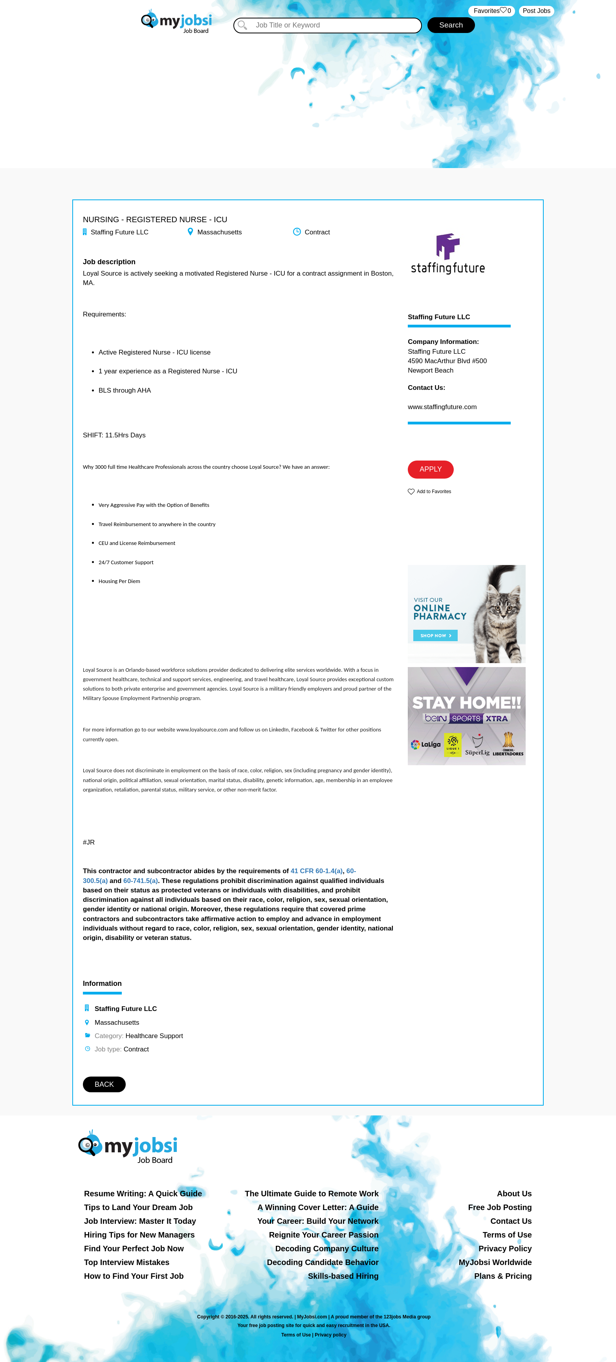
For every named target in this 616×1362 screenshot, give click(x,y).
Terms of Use (507, 1234)
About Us (514, 1193)
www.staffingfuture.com (442, 407)
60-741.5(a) (140, 881)
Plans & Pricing (503, 1276)
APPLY (431, 469)
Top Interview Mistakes (126, 1262)
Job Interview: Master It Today (140, 1221)
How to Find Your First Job (134, 1276)
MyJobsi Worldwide (495, 1262)
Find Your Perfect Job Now (134, 1248)
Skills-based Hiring (343, 1276)
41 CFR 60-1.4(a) (317, 871)
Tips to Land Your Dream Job (138, 1207)
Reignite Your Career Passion (324, 1234)
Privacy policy (330, 1335)
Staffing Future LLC (439, 317)
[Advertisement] (308, 93)
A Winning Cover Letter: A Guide (318, 1207)
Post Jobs (536, 10)
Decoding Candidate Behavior (323, 1262)
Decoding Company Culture (327, 1248)
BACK (104, 1084)
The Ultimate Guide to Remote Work (312, 1193)
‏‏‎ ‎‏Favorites (491, 11)
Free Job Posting (500, 1207)
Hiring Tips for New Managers (139, 1234)
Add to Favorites (434, 491)
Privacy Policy (505, 1248)
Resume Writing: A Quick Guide (143, 1193)
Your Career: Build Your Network (318, 1221)
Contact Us (511, 1221)
